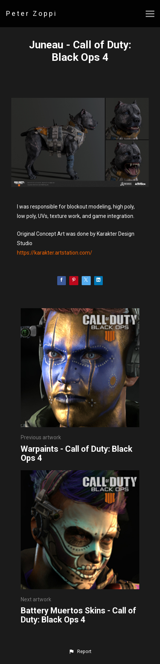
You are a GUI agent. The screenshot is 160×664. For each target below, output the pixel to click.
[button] (80, 651)
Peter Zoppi (31, 13)
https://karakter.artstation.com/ (54, 253)
